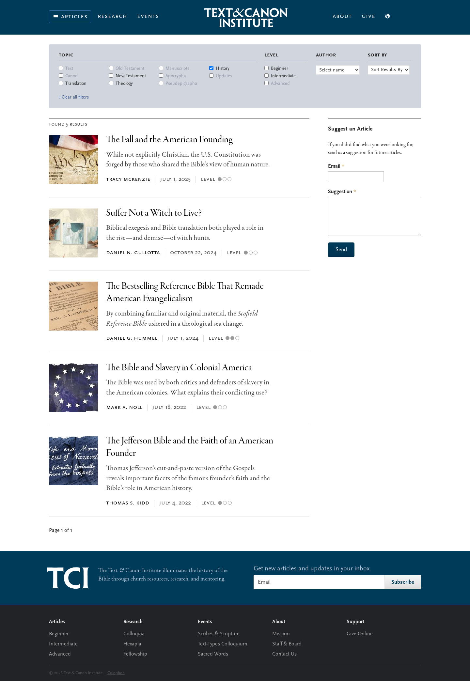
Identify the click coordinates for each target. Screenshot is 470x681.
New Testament (131, 76)
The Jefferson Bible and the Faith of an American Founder (189, 447)
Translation (75, 83)
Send (341, 250)
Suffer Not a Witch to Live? (154, 213)
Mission (281, 634)
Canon (71, 76)
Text (69, 68)
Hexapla (132, 644)
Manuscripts (177, 68)
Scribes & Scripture (219, 634)
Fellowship (135, 654)
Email (336, 166)
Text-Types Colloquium (222, 644)
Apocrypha (175, 76)
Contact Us (284, 654)
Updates (224, 76)
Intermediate (283, 76)
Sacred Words (213, 654)
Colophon (116, 673)
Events (148, 16)
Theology (124, 83)
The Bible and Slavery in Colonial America (179, 368)
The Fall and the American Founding (169, 139)
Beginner (279, 68)
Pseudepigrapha (181, 83)
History (222, 68)
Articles (70, 16)
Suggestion (342, 191)
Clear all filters (75, 97)
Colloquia (134, 634)
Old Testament (130, 68)
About (342, 16)
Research (112, 16)
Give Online (360, 634)
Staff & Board (287, 644)
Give (368, 16)
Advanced (280, 83)
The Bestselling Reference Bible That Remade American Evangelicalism (185, 292)
